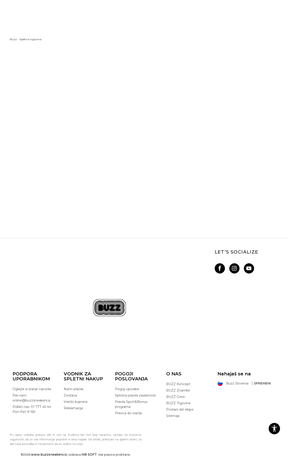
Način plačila (73, 389)
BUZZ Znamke (178, 390)
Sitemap (173, 416)
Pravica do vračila (128, 413)
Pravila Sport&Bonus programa (131, 404)
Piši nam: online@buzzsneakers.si (31, 397)
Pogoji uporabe (127, 389)
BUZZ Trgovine (178, 403)
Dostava (70, 395)
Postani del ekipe (180, 409)
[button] (274, 428)
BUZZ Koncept (178, 384)
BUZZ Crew (175, 397)
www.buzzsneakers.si (49, 454)
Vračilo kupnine (76, 402)
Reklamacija (73, 408)
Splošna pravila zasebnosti (135, 395)
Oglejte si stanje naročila (32, 389)
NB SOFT (89, 454)
